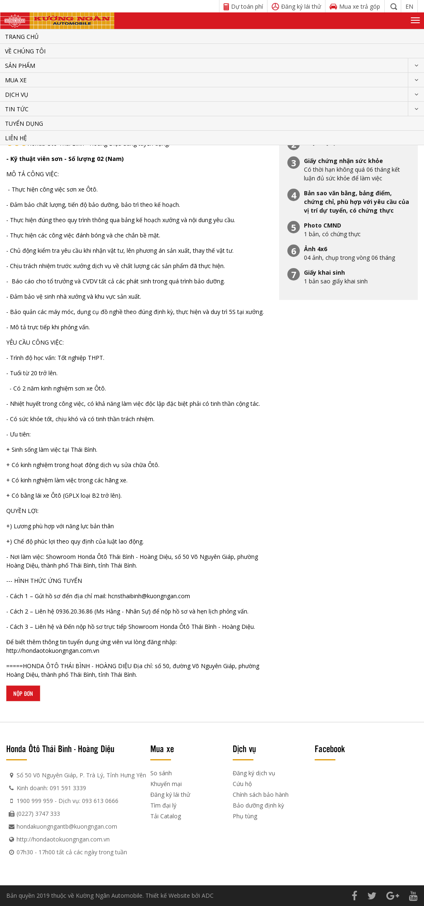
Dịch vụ (16, 94)
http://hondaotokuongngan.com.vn (52, 650)
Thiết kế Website (167, 895)
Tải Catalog (165, 816)
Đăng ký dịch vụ (254, 773)
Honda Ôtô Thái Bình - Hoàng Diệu (60, 748)
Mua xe (15, 80)
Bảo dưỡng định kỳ (258, 805)
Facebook (330, 748)
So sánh (161, 773)
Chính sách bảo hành (261, 794)
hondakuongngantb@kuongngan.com (67, 826)
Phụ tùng (245, 816)
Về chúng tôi (25, 51)
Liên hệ (16, 138)
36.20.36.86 (78, 611)
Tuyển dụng (24, 123)
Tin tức (17, 109)
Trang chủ (22, 37)
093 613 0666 (100, 801)
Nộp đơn (23, 693)
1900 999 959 (35, 801)
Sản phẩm (20, 66)
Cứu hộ (242, 784)
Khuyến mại (166, 784)
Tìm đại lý (163, 805)
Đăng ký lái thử (170, 794)
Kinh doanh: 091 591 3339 (51, 788)
